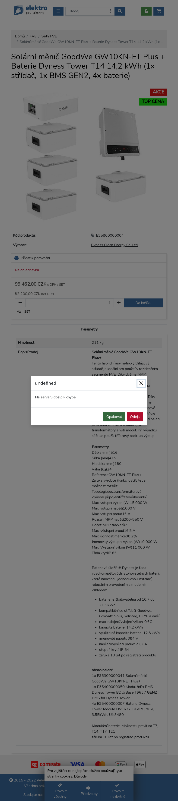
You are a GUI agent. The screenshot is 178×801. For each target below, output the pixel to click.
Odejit (135, 416)
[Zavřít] (141, 383)
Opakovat (114, 416)
